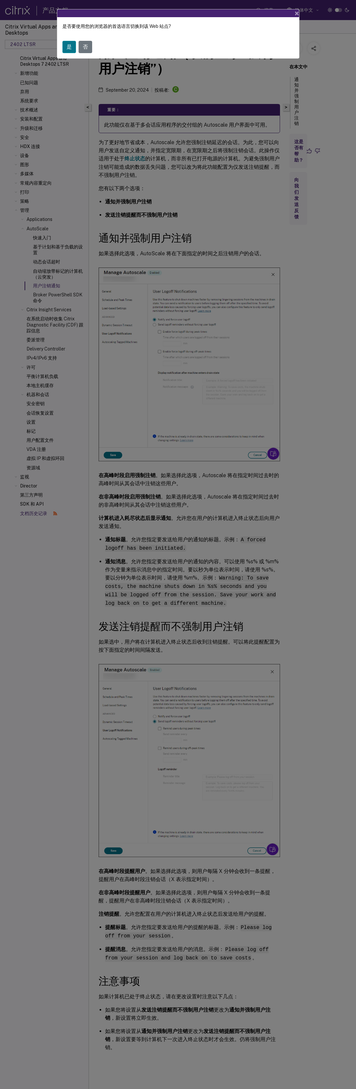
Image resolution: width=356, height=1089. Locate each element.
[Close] (296, 13)
